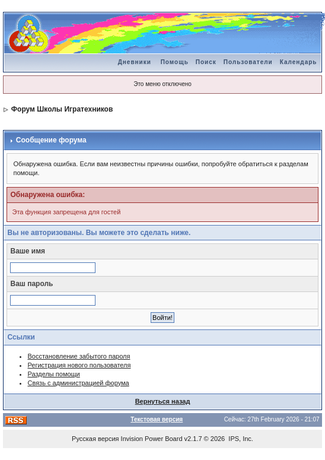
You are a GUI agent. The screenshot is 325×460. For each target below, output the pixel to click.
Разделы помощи (53, 373)
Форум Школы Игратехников (62, 109)
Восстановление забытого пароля (78, 356)
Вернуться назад (162, 401)
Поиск (206, 62)
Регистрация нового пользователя (78, 365)
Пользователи (248, 62)
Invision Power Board (152, 438)
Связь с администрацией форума (78, 382)
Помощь (175, 62)
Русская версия (95, 438)
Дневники (134, 62)
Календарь (298, 62)
